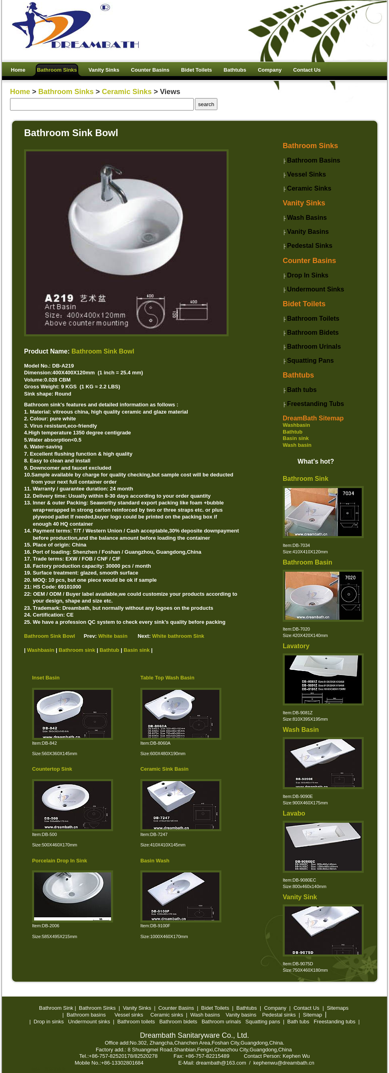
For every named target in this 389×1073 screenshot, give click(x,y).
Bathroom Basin (307, 562)
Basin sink (296, 438)
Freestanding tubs (334, 1022)
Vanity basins (241, 1015)
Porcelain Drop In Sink (59, 861)
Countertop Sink (52, 769)
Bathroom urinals (221, 1022)
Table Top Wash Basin (167, 678)
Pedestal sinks (279, 1015)
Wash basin (297, 445)
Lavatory (296, 646)
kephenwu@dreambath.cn (283, 1063)
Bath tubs (298, 1022)
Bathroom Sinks (66, 92)
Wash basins (205, 1015)
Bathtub (292, 432)
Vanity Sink (300, 897)
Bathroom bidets (178, 1022)
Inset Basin (46, 678)
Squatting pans (262, 1022)
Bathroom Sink (305, 478)
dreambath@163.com (221, 1063)
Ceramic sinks (166, 1015)
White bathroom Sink (178, 636)
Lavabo (294, 813)
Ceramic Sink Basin (164, 769)
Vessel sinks (128, 1015)
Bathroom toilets (136, 1022)
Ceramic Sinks (127, 92)
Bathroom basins (86, 1015)
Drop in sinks (49, 1022)
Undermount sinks (89, 1022)
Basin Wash (154, 861)
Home (20, 92)
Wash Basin (301, 729)
